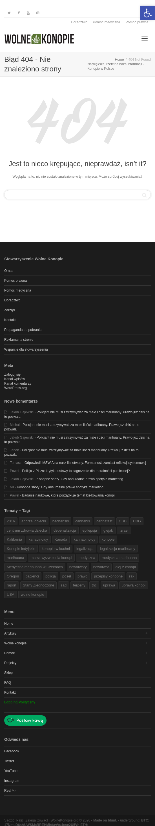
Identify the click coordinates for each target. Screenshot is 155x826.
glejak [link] (108, 530)
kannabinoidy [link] (84, 539)
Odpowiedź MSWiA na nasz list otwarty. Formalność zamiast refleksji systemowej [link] (85, 463)
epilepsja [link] (90, 530)
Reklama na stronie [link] (18, 340)
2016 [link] (11, 521)
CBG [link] (137, 521)
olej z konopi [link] (126, 567)
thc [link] (94, 585)
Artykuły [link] (10, 633)
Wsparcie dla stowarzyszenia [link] (26, 349)
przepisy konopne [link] (108, 576)
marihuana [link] (15, 558)
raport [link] (11, 585)
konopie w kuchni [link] (56, 549)
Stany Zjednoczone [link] (38, 585)
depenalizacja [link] (65, 530)
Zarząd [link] (9, 310)
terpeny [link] (79, 585)
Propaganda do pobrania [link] (22, 330)
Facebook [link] (11, 751)
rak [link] (131, 576)
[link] (147, 13)
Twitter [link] (9, 761)
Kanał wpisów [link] (14, 379)
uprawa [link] (109, 585)
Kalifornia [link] (14, 539)
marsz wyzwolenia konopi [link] (51, 558)
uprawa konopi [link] (134, 585)
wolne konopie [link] (32, 594)
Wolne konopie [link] (15, 643)
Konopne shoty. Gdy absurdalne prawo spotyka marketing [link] (80, 479)
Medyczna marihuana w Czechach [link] (35, 567)
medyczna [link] (87, 558)
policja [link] (50, 576)
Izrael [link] (124, 530)
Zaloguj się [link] (12, 374)
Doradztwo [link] (79, 22)
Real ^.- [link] (10, 791)
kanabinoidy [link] (38, 539)
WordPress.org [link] (15, 388)
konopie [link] (108, 539)
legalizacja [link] (85, 549)
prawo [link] (82, 576)
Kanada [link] (61, 539)
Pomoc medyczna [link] (106, 22)
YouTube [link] (10, 771)
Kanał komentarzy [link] (17, 383)
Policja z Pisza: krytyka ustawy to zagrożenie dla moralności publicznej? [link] (76, 471)
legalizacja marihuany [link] (117, 549)
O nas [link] (8, 271)
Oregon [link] (13, 576)
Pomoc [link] (9, 653)
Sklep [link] (8, 673)
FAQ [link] (7, 683)
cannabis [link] (82, 521)
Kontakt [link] (10, 320)
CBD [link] (123, 521)
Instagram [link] (11, 781)
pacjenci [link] (32, 576)
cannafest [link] (104, 521)
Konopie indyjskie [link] (21, 549)
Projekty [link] (10, 663)
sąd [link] (64, 585)
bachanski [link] (60, 521)
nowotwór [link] (101, 567)
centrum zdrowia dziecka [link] (27, 530)
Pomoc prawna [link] (137, 22)
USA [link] (10, 594)
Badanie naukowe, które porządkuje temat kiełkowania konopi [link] (68, 495)
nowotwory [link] (78, 567)
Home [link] (8, 624)
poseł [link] (66, 576)
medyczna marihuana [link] (119, 558)
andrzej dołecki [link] (33, 521)
